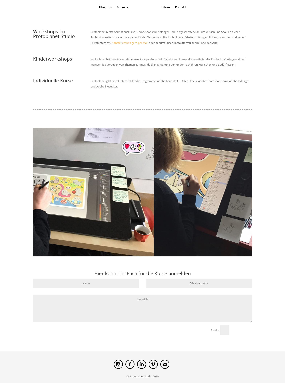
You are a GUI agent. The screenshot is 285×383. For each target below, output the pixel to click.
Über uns (105, 7)
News (166, 7)
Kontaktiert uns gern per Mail (129, 43)
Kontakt (180, 7)
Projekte (122, 7)
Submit (242, 329)
